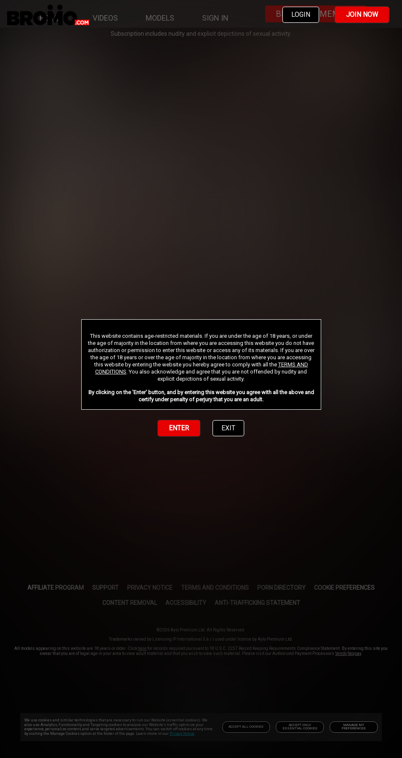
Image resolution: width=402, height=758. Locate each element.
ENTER (179, 428)
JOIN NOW (362, 15)
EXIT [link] (228, 428)
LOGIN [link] (300, 15)
